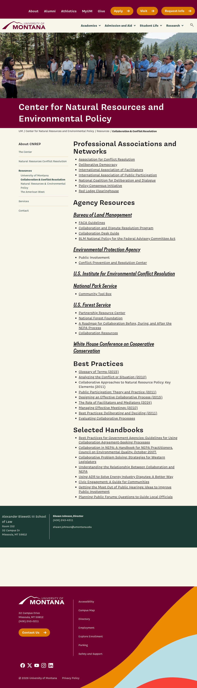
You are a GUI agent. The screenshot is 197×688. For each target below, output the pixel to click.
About (34, 11)
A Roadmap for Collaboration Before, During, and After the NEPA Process (125, 325)
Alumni (50, 11)
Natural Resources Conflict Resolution (43, 161)
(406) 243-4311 (63, 520)
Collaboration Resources (98, 333)
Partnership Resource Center (102, 313)
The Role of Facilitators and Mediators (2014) (115, 402)
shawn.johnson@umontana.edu (72, 527)
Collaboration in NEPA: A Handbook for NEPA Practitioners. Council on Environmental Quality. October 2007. (126, 449)
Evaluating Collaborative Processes (107, 418)
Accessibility (86, 601)
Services (24, 201)
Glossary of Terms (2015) (99, 371)
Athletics (68, 11)
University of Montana (35, 175)
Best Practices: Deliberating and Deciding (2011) (118, 413)
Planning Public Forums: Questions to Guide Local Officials (126, 497)
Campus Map (87, 610)
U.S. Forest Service (92, 304)
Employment (86, 627)
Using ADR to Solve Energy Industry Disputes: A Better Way (126, 476)
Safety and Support (90, 654)
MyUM (87, 11)
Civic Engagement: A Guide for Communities (114, 482)
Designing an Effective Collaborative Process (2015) (121, 397)
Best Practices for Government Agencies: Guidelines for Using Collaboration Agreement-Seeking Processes (128, 440)
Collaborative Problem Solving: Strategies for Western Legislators (122, 459)
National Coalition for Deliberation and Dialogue (117, 180)
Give (101, 11)
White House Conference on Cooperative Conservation (113, 347)
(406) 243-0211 (29, 621)
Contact (24, 210)
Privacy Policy (70, 678)
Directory (84, 619)
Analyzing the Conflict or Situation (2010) (112, 377)
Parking (83, 645)
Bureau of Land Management (102, 214)
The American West (33, 192)
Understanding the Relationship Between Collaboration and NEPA (126, 469)
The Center (25, 152)
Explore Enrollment (91, 636)
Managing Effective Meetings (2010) (108, 407)
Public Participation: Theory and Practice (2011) (117, 392)
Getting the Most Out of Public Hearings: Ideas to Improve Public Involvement (125, 489)
